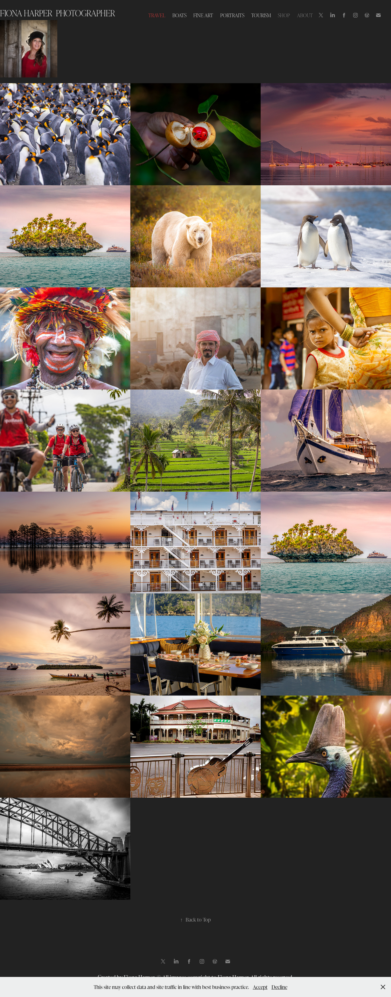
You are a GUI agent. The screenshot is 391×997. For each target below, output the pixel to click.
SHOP (284, 15)
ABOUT (305, 15)
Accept (260, 987)
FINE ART (203, 15)
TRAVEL (156, 15)
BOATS (179, 15)
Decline (279, 987)
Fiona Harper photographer (57, 12)
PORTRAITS (232, 15)
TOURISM (261, 15)
